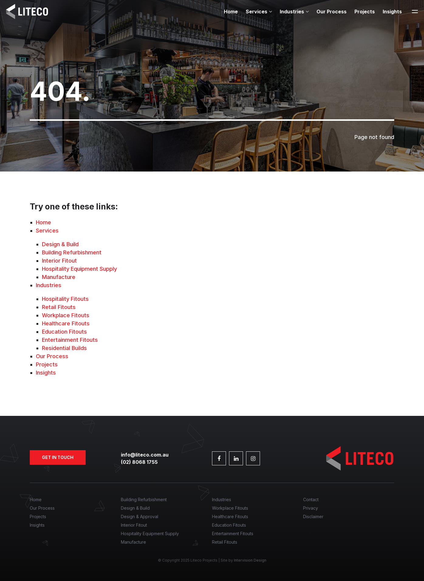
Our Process (331, 11)
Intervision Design (250, 560)
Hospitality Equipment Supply (79, 269)
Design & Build (60, 244)
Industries (292, 11)
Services (256, 11)
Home (231, 11)
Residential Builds (64, 348)
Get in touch (58, 457)
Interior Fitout (59, 260)
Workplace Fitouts (65, 315)
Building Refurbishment (71, 252)
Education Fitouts (64, 331)
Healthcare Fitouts (66, 323)
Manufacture (58, 277)
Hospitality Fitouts (65, 299)
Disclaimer (313, 516)
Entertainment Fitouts (70, 340)
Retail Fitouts (59, 307)
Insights (392, 11)
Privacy (310, 508)
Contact (311, 499)
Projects (364, 11)
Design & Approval (139, 516)
